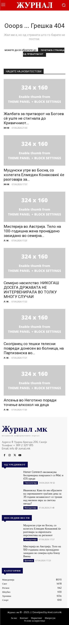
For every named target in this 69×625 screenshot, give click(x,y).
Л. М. (6, 240)
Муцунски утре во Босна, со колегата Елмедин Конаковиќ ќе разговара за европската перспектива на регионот (42, 530)
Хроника (28, 560)
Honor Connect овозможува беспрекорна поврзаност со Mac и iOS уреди (43, 475)
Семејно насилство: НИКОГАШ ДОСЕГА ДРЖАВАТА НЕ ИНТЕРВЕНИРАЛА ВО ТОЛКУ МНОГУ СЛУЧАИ (31, 290)
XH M (6, 127)
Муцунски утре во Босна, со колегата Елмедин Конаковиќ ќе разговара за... (34, 175)
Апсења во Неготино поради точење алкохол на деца (30, 402)
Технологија (30, 483)
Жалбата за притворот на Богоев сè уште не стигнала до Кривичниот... (34, 118)
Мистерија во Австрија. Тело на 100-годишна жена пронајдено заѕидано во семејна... (32, 231)
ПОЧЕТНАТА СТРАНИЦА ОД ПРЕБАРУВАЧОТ (43, 52)
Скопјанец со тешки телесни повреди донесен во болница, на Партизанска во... (34, 348)
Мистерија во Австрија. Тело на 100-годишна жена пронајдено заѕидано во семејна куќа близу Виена (42, 551)
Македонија (30, 507)
